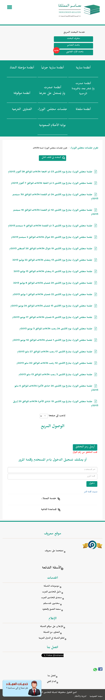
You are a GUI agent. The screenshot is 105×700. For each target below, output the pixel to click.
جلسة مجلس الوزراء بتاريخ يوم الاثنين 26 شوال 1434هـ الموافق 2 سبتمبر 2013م (51, 237)
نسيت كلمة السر (90, 492)
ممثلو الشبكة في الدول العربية (51, 638)
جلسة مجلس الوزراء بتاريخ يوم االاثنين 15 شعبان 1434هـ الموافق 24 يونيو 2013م (51, 306)
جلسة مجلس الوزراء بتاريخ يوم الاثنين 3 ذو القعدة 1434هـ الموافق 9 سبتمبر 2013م (50, 226)
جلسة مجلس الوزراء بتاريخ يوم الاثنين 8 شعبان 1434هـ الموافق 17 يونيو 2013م (52, 317)
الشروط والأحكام (80, 696)
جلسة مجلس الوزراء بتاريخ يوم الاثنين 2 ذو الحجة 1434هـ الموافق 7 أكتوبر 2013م (51, 183)
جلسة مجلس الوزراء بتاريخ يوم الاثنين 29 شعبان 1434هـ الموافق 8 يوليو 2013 (52, 283)
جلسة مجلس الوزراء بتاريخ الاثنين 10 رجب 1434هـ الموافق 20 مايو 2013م (54, 363)
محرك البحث (73, 38)
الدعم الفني (51, 681)
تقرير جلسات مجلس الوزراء (84, 148)
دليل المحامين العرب (51, 592)
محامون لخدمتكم (51, 603)
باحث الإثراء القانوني (69, 52)
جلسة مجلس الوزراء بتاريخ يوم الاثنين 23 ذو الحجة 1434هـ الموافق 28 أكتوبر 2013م (50, 172)
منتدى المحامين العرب (51, 598)
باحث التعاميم (73, 45)
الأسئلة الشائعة (51, 568)
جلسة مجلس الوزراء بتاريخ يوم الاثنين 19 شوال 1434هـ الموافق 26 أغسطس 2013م (51, 249)
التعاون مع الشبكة (51, 632)
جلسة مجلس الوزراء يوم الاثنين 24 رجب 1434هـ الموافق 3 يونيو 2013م (56, 329)
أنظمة (83, 68)
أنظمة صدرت (52, 91)
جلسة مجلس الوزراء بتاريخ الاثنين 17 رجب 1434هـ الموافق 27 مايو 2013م (54, 352)
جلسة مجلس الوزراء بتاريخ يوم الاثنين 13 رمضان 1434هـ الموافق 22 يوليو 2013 (52, 260)
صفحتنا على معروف (54, 551)
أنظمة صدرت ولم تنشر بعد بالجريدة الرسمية (83, 89)
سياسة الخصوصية (96, 696)
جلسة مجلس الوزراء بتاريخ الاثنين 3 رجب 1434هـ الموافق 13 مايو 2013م (55, 375)
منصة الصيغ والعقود (51, 609)
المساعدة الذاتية (48, 509)
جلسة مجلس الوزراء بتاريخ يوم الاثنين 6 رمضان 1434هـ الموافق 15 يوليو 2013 (53, 271)
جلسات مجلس (52, 110)
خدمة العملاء (48, 499)
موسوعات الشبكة (51, 586)
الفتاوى (22, 110)
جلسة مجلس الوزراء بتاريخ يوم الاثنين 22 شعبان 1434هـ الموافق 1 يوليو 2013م (52, 294)
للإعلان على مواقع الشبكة (51, 626)
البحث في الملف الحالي (51, 157)
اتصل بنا (51, 676)
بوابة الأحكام (52, 126)
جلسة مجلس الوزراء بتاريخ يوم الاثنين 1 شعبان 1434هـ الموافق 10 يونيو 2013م (52, 340)
